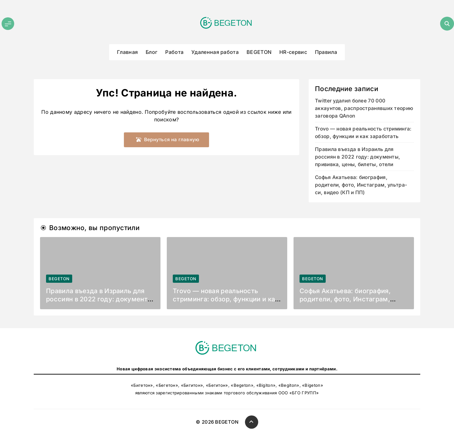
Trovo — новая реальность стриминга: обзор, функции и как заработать (225, 299)
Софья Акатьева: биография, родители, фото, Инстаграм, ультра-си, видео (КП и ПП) (361, 184)
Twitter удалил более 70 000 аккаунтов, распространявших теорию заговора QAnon (364, 108)
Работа (174, 52)
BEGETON (259, 52)
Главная (127, 52)
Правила (326, 52)
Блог (151, 52)
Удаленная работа (215, 52)
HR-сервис (293, 52)
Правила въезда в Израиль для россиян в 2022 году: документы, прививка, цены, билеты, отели (357, 156)
